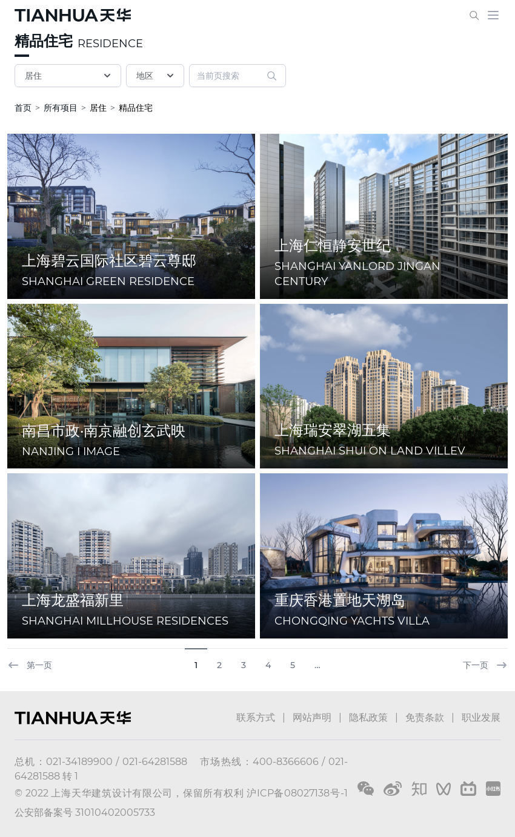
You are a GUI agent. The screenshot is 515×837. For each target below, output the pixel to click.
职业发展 (481, 717)
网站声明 (312, 717)
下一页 (485, 665)
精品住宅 (44, 41)
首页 (23, 107)
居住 (69, 76)
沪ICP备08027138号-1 (297, 793)
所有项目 (61, 107)
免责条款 (424, 717)
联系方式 (255, 717)
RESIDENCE (110, 43)
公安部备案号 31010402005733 (85, 812)
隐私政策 (368, 717)
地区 (156, 76)
